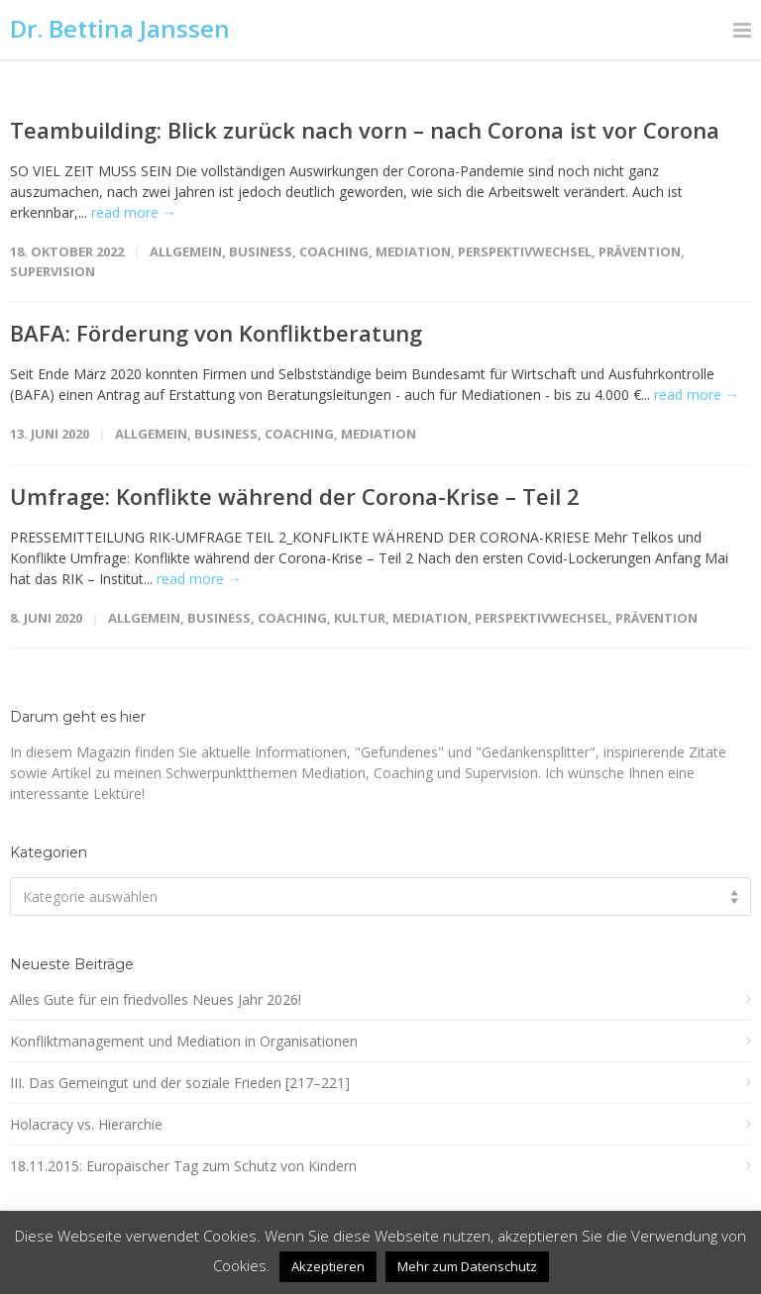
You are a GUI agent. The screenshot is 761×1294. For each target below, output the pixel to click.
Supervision (52, 271)
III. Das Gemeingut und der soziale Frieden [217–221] (180, 1082)
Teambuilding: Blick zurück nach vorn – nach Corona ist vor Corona (364, 130)
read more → (133, 212)
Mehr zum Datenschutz (467, 1266)
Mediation (413, 251)
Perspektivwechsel (525, 251)
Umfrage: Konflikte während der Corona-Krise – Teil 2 (295, 496)
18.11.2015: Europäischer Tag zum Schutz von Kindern (183, 1165)
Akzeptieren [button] (328, 1266)
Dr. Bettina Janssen (120, 28)
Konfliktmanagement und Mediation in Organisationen (184, 1041)
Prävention (639, 251)
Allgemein (186, 251)
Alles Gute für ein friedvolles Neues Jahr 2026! (155, 999)
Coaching (334, 251)
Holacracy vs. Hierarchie (86, 1124)
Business (260, 251)
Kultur (359, 618)
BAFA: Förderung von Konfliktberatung (216, 333)
